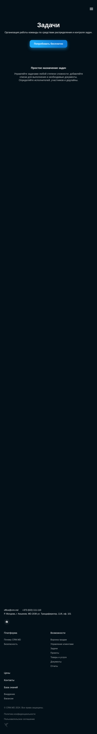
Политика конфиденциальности (19, 714)
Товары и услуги (58, 657)
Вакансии (8, 698)
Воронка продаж (58, 640)
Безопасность (11, 644)
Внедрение (9, 694)
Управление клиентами (62, 644)
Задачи (54, 648)
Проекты (54, 653)
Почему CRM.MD (12, 640)
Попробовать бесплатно (48, 43)
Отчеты (54, 666)
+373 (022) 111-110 (31, 610)
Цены (7, 673)
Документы (55, 662)
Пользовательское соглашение (19, 719)
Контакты (9, 680)
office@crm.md (11, 610)
